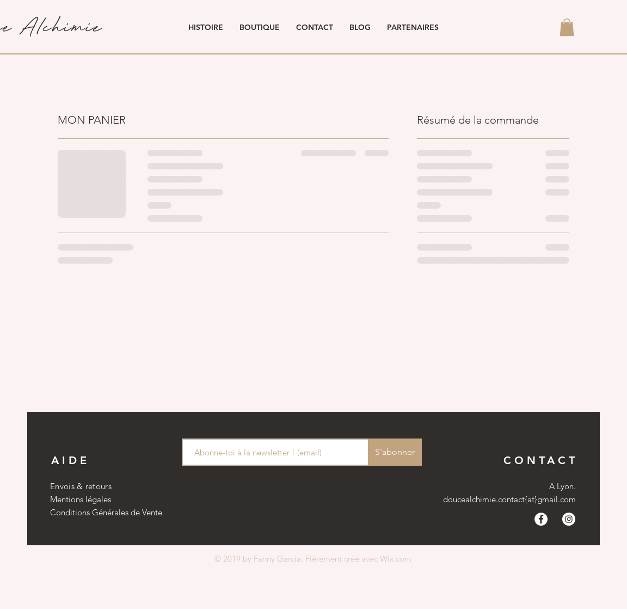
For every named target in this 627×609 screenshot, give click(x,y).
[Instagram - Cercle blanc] (568, 519)
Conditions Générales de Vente (106, 512)
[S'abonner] (395, 452)
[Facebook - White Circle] (541, 519)
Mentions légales (80, 499)
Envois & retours (81, 486)
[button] (567, 27)
